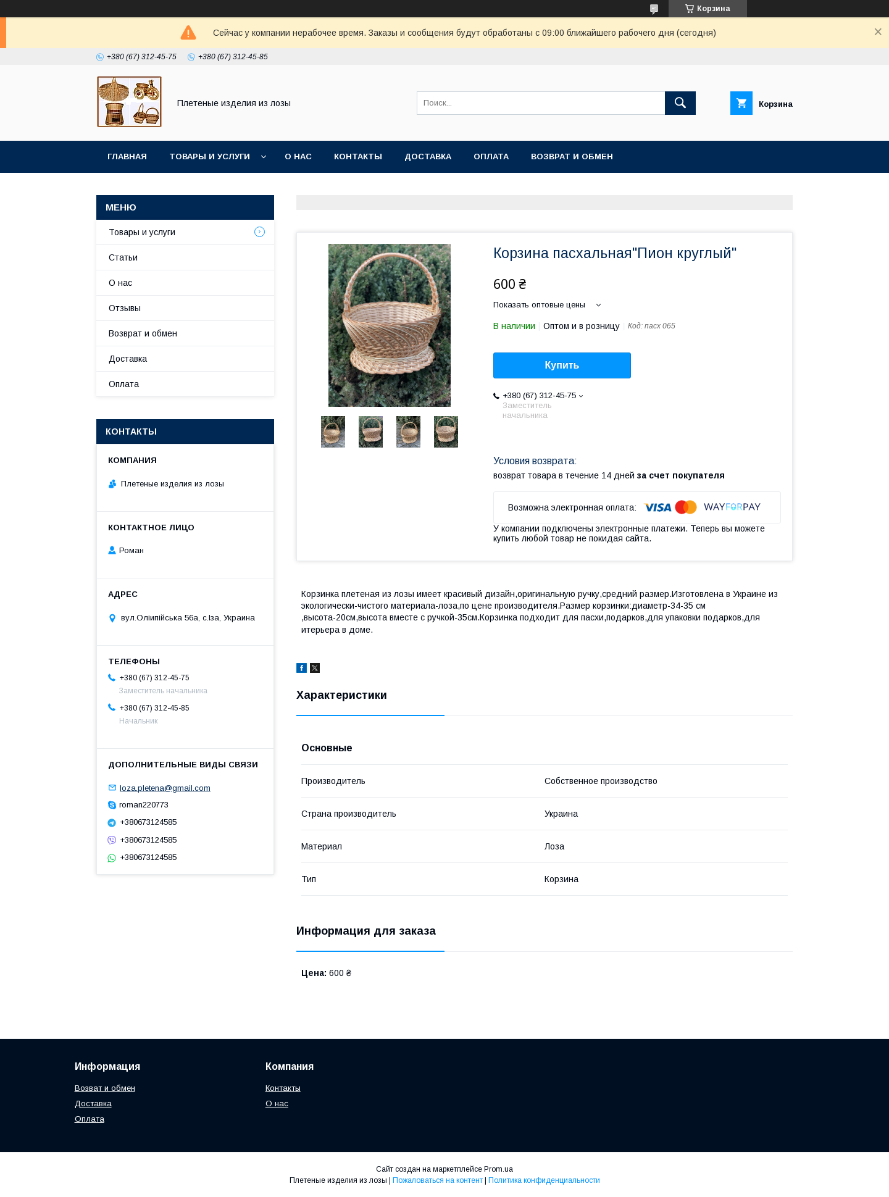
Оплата (491, 156)
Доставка (427, 156)
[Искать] (680, 103)
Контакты (358, 156)
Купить (562, 365)
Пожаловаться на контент (438, 1180)
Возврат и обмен (572, 156)
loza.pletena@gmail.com (165, 787)
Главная (127, 156)
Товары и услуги (209, 156)
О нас (298, 156)
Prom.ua (498, 1169)
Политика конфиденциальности (544, 1180)
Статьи (123, 257)
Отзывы (125, 308)
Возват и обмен (105, 1088)
